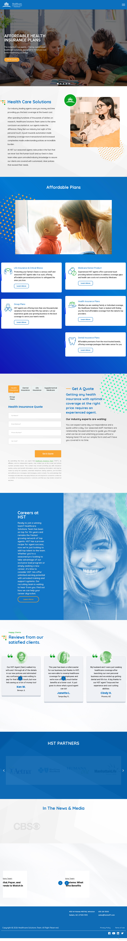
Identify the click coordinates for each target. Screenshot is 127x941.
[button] (58, 83)
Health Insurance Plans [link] (89, 301)
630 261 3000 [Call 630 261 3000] (104, 911)
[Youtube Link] (114, 933)
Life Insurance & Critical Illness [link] (28, 268)
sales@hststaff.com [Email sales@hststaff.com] (107, 915)
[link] (63, 47)
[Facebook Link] (110, 933)
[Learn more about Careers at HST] (28, 599)
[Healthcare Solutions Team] (44, 461)
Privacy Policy (103, 927)
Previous (60, 884)
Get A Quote (48, 454)
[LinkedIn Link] (118, 933)
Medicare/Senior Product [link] (90, 268)
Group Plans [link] (19, 304)
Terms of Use (119, 927)
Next (63, 679)
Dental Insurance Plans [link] (89, 337)
